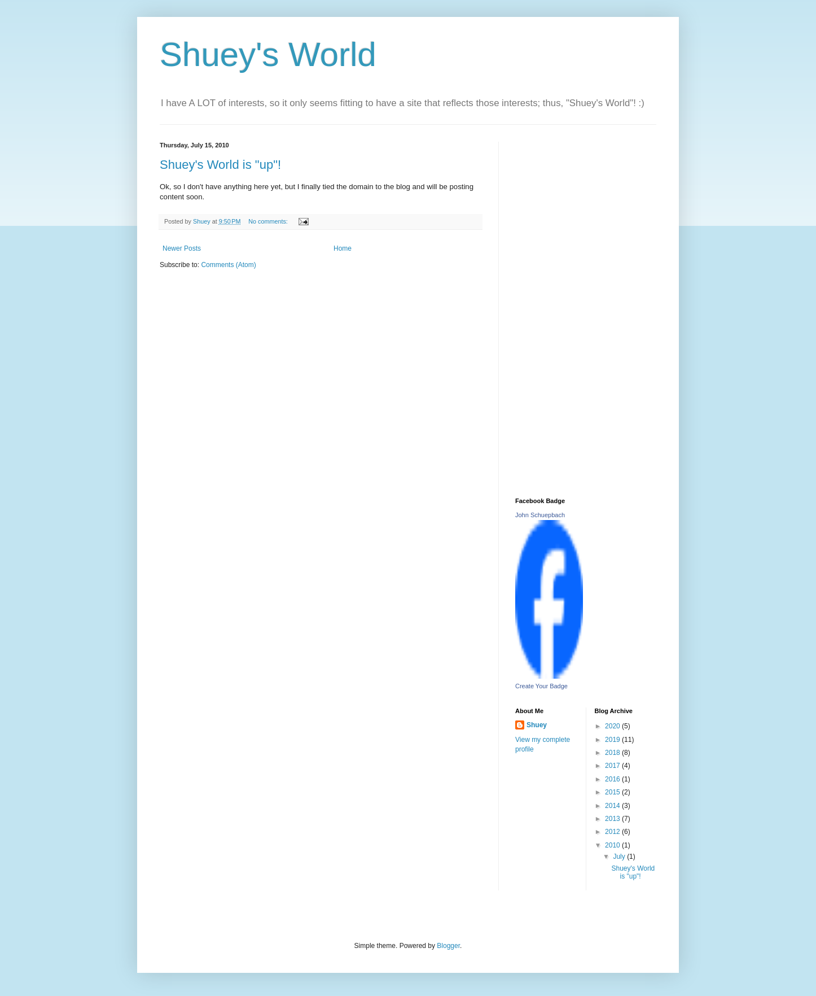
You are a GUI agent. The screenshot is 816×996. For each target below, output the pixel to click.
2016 (613, 779)
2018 (613, 753)
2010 (613, 845)
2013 (613, 819)
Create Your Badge (541, 686)
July (620, 856)
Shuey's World (268, 54)
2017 (613, 766)
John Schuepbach (540, 515)
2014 (613, 806)
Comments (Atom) (228, 265)
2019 (613, 740)
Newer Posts (182, 248)
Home (343, 248)
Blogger (448, 946)
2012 (613, 832)
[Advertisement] (585, 311)
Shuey (537, 725)
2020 (613, 726)
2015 (613, 792)
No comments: (268, 221)
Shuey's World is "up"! (220, 165)
